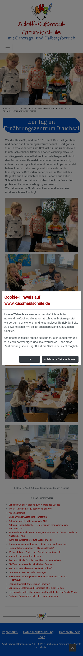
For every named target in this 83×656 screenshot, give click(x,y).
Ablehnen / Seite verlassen (60, 359)
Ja (29, 359)
